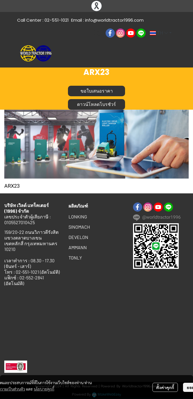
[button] (96, 33)
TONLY (75, 257)
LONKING (78, 216)
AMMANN (78, 247)
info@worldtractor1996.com (114, 20)
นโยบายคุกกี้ (44, 388)
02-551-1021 (57, 20)
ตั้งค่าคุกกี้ (165, 387)
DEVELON (78, 237)
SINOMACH (79, 227)
